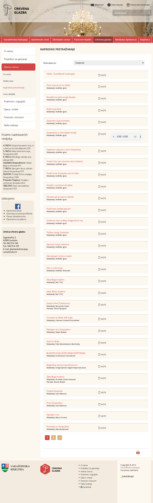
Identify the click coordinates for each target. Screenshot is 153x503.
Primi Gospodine (54, 402)
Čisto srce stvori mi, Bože (58, 85)
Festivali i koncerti (14, 117)
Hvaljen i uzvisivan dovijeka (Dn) (16, 181)
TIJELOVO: (8, 185)
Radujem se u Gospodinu (58, 329)
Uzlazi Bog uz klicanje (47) (17, 164)
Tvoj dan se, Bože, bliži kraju (60, 317)
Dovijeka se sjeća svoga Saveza (61, 97)
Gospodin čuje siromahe (58, 120)
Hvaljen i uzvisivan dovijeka (59, 185)
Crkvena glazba (103, 39)
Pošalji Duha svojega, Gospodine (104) (17, 175)
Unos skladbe (9, 94)
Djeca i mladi (11, 109)
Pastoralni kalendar (138, 4)
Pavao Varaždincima (16, 216)
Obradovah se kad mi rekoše (60, 196)
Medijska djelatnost (126, 39)
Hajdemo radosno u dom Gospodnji (64, 149)
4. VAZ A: (7, 145)
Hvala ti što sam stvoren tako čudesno (65, 161)
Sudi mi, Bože (53, 341)
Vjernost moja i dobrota (58, 244)
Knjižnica (145, 39)
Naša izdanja (11, 125)
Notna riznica (11, 67)
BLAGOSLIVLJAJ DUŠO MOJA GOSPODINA (66, 353)
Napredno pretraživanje (13, 87)
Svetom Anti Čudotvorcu (58, 303)
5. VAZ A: (7, 151)
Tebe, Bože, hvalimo (56, 291)
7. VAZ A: (7, 168)
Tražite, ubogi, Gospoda (58, 232)
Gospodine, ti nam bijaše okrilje (61, 132)
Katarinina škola (14, 210)
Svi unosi (7, 74)
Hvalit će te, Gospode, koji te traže (63, 173)
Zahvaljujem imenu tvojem (59, 256)
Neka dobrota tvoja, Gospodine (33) (16, 152)
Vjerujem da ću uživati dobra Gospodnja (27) (17, 170)
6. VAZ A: (7, 156)
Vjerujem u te (53, 414)
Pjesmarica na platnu (16, 219)
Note (102, 75)
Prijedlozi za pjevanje (15, 59)
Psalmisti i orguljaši (14, 101)
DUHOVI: (7, 174)
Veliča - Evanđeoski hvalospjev (61, 73)
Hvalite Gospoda (54, 391)
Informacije (115, 4)
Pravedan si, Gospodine (58, 426)
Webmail (97, 4)
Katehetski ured (40, 39)
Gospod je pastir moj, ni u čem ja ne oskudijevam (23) (18, 147)
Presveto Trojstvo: (11, 180)
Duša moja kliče (54, 109)
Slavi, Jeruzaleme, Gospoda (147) (16, 187)
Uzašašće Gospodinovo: (14, 162)
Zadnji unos (8, 81)
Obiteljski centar (61, 39)
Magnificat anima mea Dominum (62, 365)
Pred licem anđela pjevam (59, 208)
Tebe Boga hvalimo (55, 279)
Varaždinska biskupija (16, 39)
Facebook (86, 487)
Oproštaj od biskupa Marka (19, 213)
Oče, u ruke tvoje (54, 267)
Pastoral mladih (82, 39)
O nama (8, 51)
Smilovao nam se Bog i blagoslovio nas (65, 220)
